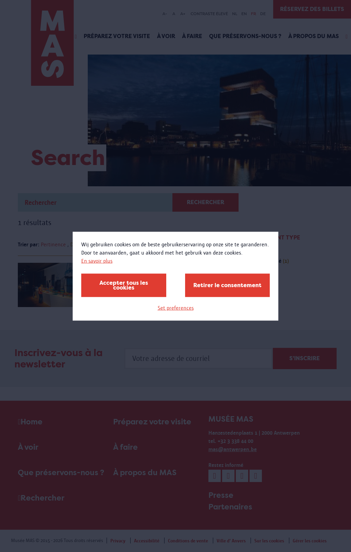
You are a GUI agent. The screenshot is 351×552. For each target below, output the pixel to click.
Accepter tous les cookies (123, 285)
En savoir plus (96, 260)
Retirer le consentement (227, 285)
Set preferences (176, 307)
